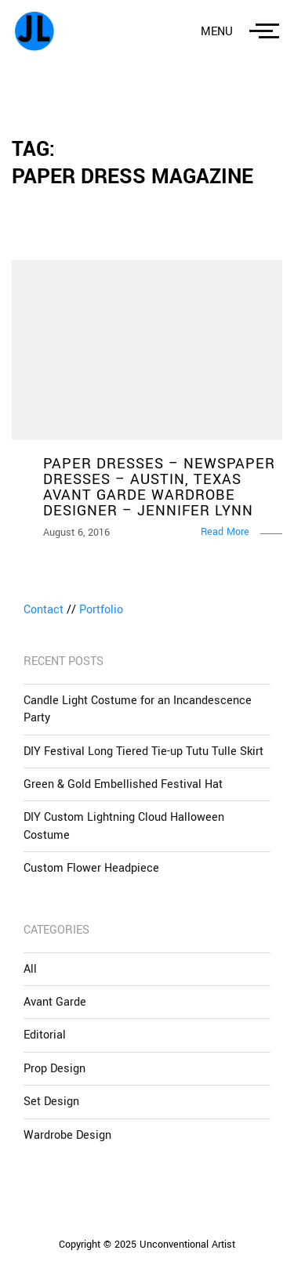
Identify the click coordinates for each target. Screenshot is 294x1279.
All (30, 969)
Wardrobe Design (67, 1135)
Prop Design (54, 1068)
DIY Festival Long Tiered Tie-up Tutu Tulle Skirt (143, 751)
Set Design (51, 1101)
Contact (44, 610)
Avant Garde (55, 1002)
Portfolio (101, 610)
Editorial (45, 1035)
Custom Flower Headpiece (91, 868)
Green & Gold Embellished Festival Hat (123, 784)
